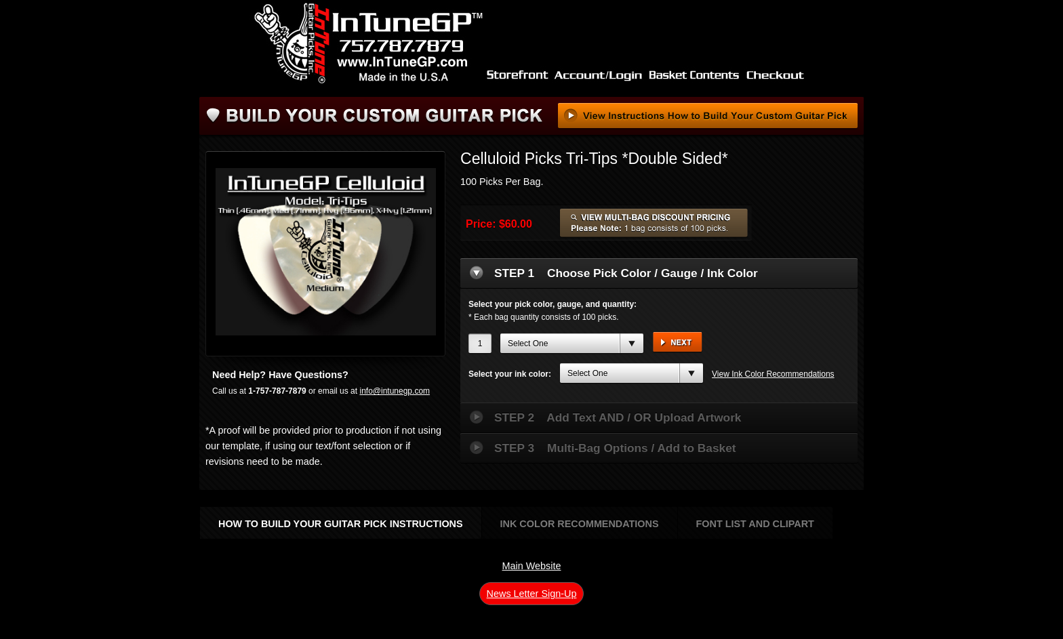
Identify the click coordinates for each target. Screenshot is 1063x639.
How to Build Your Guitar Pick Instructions (340, 523)
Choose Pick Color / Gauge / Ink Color (626, 273)
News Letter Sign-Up (532, 593)
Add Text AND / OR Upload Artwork (617, 417)
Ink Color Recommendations (579, 523)
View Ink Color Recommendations (773, 374)
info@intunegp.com (394, 391)
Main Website (531, 565)
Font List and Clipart (755, 523)
